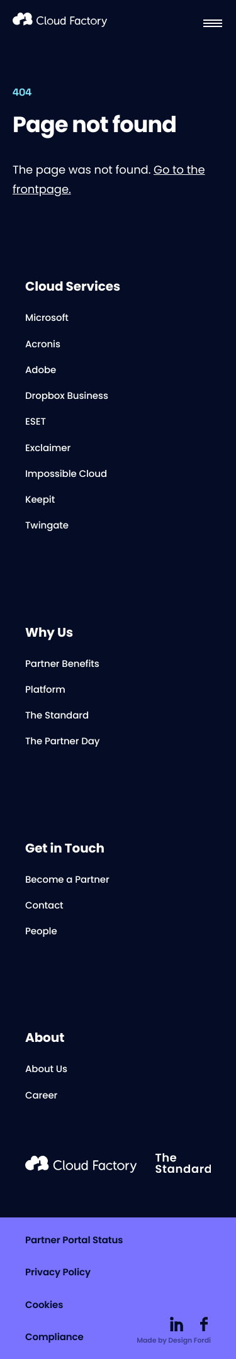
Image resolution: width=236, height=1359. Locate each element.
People (41, 931)
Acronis (42, 344)
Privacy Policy (58, 1272)
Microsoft (47, 318)
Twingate (47, 525)
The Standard (57, 715)
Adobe (40, 370)
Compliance (54, 1337)
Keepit (40, 499)
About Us (46, 1069)
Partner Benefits (62, 664)
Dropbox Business (66, 396)
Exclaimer (47, 448)
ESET (35, 421)
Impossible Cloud (66, 474)
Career (41, 1095)
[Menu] (212, 23)
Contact (44, 905)
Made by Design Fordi (174, 1340)
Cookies (44, 1305)
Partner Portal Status (74, 1240)
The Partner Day (62, 741)
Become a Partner (67, 879)
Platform (45, 689)
